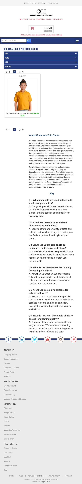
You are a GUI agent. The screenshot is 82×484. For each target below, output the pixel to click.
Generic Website (10, 434)
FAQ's (21, 476)
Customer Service (10, 448)
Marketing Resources (12, 430)
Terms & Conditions (11, 368)
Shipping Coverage (11, 359)
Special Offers (9, 439)
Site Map (7, 376)
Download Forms (10, 466)
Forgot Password (10, 390)
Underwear (40, 19)
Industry (8, 66)
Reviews (7, 426)
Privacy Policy (9, 372)
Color (6, 62)
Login (26, 3)
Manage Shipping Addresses (15, 399)
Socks (48, 19)
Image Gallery (9, 413)
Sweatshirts (57, 19)
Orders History (9, 395)
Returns (7, 461)
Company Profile (10, 355)
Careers (7, 363)
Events (6, 421)
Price (6, 53)
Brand (7, 58)
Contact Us (53, 3)
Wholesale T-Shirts (27, 19)
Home (11, 476)
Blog (5, 470)
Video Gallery (9, 417)
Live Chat (7, 457)
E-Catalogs (8, 408)
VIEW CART (47, 31)
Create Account (38, 3)
